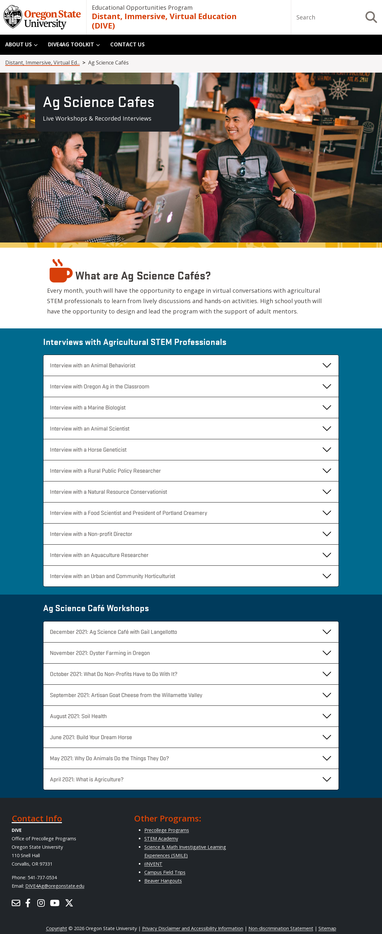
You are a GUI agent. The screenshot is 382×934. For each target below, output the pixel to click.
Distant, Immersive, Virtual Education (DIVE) (164, 21)
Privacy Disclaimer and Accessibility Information (192, 928)
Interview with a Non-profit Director (91, 534)
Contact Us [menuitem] (127, 44)
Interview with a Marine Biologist (87, 407)
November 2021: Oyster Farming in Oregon (100, 652)
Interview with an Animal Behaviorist (92, 365)
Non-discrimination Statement (280, 928)
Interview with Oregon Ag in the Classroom (99, 386)
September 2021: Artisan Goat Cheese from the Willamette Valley (126, 695)
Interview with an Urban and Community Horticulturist (112, 576)
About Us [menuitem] (18, 44)
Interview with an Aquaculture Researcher (99, 555)
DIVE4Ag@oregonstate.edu (54, 886)
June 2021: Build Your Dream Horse (91, 737)
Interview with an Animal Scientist (89, 428)
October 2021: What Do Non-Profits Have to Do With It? (113, 674)
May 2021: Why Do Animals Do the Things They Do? (109, 758)
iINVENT (153, 864)
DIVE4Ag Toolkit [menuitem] (71, 44)
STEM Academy (161, 838)
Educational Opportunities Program (142, 7)
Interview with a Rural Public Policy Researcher (105, 470)
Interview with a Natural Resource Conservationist (108, 491)
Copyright (56, 928)
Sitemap (327, 928)
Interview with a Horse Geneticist (88, 449)
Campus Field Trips (164, 872)
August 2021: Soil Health (78, 716)
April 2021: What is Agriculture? (87, 779)
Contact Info (37, 818)
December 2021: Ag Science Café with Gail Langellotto (113, 631)
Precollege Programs (166, 830)
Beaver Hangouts (163, 881)
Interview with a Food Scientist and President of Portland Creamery (128, 512)
